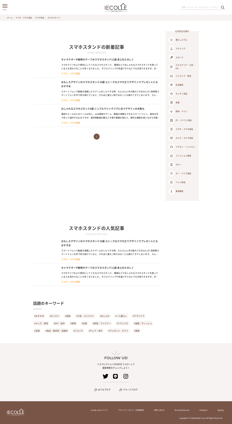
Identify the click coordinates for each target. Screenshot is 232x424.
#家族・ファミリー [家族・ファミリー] (102, 323)
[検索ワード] (203, 7)
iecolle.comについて (99, 410)
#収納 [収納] (67, 315)
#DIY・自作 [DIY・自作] (59, 323)
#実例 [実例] (73, 323)
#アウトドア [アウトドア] (138, 315)
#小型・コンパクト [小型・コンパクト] (85, 315)
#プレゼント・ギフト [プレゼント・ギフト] (118, 330)
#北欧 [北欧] (84, 323)
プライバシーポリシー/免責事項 (131, 410)
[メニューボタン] (4, 7)
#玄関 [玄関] (37, 330)
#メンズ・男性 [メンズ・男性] (41, 323)
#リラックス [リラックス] (122, 323)
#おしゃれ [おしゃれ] (105, 315)
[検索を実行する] (222, 7)
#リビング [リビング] (78, 330)
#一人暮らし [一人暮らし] (121, 315)
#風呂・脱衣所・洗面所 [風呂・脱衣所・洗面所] (56, 330)
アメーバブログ (130, 389)
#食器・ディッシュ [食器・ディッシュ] (143, 323)
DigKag (221, 410)
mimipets (203, 410)
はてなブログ (104, 389)
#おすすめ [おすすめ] (39, 315)
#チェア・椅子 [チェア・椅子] (96, 330)
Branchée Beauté (182, 410)
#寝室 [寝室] (137, 330)
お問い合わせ (159, 410)
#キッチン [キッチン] (54, 315)
